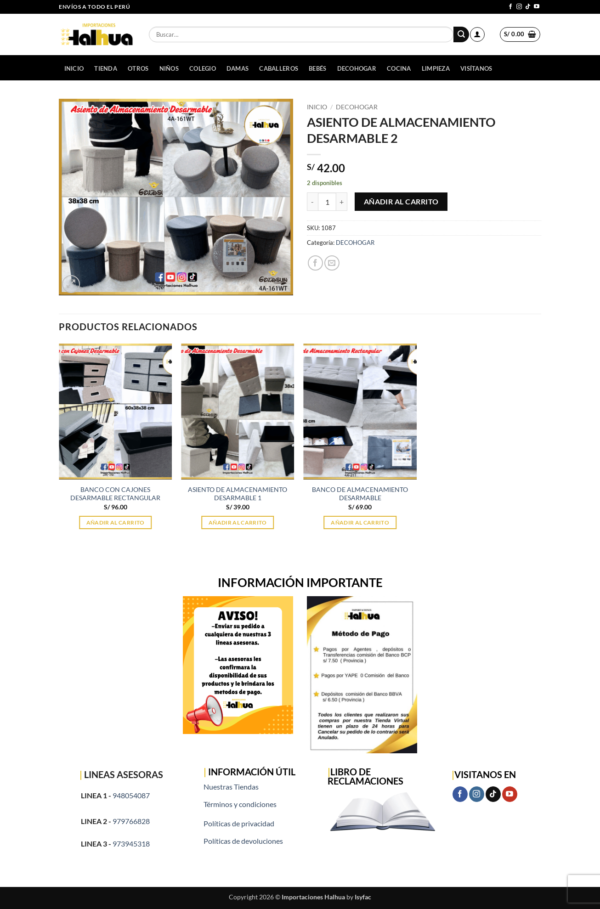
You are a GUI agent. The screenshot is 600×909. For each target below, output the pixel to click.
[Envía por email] (332, 263)
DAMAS (237, 68)
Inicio (74, 68)
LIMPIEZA (436, 68)
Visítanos (476, 68)
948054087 (131, 795)
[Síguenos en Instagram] (519, 7)
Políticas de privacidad (239, 823)
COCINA (399, 68)
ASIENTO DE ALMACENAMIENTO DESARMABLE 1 (237, 494)
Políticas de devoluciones (243, 840)
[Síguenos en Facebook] (510, 7)
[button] (477, 34)
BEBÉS (317, 68)
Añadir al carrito (401, 202)
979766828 (131, 821)
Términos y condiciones (240, 804)
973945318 (131, 843)
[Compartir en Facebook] (315, 263)
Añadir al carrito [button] (115, 522)
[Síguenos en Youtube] (536, 7)
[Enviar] (461, 34)
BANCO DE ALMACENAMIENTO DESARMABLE (360, 494)
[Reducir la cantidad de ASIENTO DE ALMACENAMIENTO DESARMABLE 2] (312, 201)
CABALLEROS (278, 68)
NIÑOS (169, 68)
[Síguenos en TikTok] (528, 7)
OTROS (138, 68)
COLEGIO (202, 68)
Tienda (105, 68)
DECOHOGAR (356, 68)
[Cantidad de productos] (327, 201)
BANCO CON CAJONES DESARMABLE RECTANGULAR (115, 494)
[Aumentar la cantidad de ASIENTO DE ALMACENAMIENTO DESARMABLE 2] (341, 201)
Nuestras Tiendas (231, 786)
